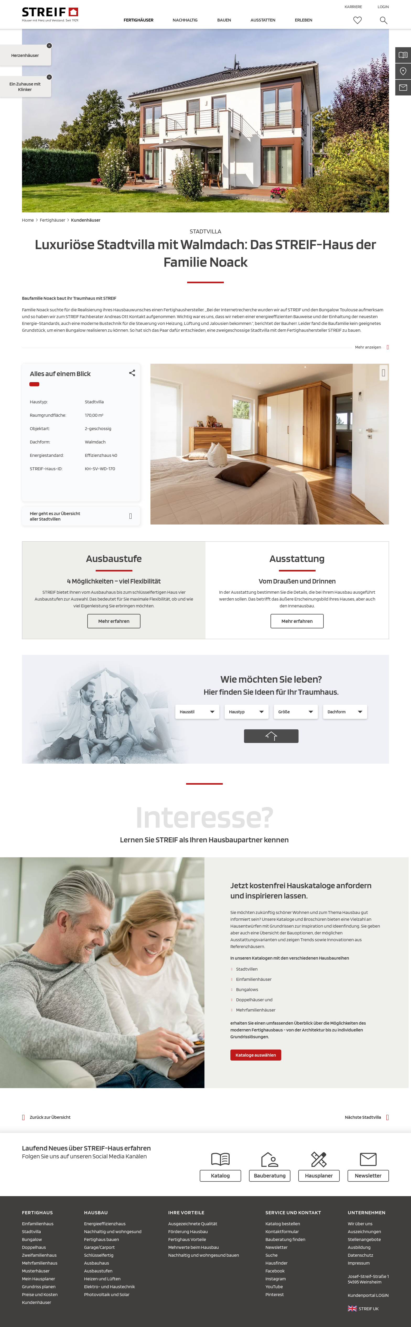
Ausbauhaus (96, 1263)
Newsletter (277, 1247)
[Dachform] (345, 712)
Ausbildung (359, 1247)
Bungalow (32, 1239)
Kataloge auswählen (256, 1055)
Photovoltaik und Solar (106, 1294)
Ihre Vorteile (186, 1212)
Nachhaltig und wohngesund (113, 1231)
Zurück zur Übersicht (50, 1117)
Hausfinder (277, 1263)
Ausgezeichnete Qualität (192, 1223)
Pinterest (275, 1294)
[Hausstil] (197, 712)
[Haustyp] (247, 712)
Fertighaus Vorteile (187, 1239)
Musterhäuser (36, 1271)
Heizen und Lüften (102, 1278)
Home (28, 220)
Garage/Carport (99, 1247)
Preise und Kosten (40, 1294)
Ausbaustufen (98, 1271)
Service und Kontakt (293, 1212)
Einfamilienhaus (37, 1223)
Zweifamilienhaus (39, 1255)
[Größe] (296, 712)
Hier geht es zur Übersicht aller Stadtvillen (55, 516)
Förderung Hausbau (188, 1231)
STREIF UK (368, 1308)
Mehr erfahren (113, 621)
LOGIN (383, 6)
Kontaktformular (282, 1231)
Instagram (276, 1278)
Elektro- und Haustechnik (109, 1286)
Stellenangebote (364, 1239)
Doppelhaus (34, 1247)
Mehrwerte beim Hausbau (193, 1247)
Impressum (359, 1263)
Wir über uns (360, 1223)
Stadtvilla (31, 1231)
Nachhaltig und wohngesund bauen (203, 1255)
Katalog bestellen (283, 1223)
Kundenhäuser (85, 220)
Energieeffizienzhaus (105, 1223)
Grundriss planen (39, 1286)
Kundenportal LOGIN (368, 1295)
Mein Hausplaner (38, 1278)
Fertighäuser (52, 220)
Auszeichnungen (364, 1231)
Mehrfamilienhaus (39, 1263)
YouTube (274, 1286)
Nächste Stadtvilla (363, 1117)
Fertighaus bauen (101, 1239)
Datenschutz (360, 1255)
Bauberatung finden (285, 1239)
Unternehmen (367, 1212)
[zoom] (269, 523)
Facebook (275, 1271)
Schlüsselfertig (98, 1255)
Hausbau (96, 1212)
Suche (272, 1255)
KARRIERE (353, 6)
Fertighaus (37, 1212)
